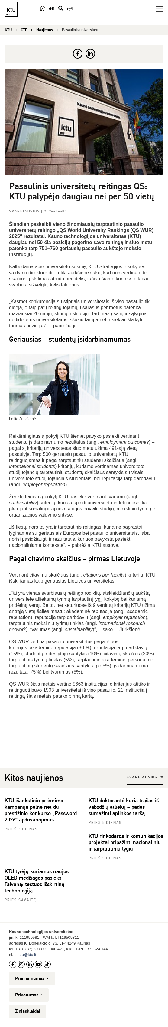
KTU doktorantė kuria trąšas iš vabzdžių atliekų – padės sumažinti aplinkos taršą (124, 807)
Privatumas (29, 995)
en (52, 8)
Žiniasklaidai (27, 1011)
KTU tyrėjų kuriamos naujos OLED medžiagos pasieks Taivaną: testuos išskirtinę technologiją (37, 881)
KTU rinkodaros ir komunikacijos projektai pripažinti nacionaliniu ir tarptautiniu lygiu (126, 842)
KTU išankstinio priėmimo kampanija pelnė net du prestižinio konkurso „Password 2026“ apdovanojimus (41, 810)
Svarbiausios (25, 211)
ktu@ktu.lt (27, 954)
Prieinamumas (32, 978)
